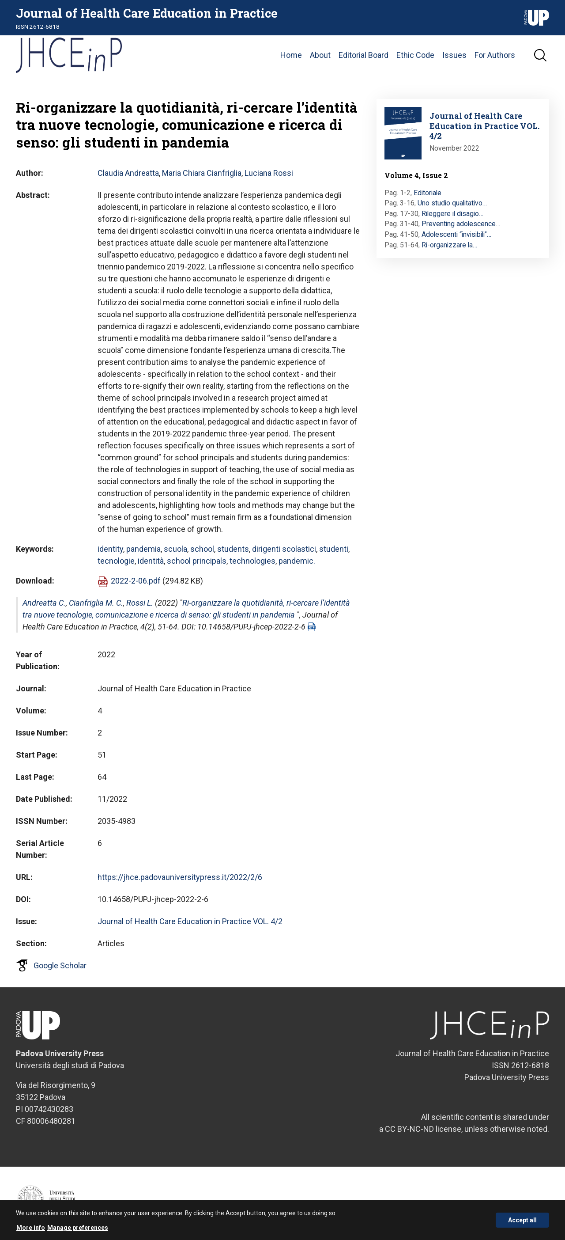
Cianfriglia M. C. (96, 602)
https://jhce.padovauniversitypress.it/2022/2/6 (180, 877)
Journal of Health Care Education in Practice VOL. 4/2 (190, 921)
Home (291, 55)
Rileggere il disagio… (452, 213)
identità (151, 560)
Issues (454, 55)
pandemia (143, 549)
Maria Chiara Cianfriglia (201, 173)
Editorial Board (363, 55)
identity (110, 549)
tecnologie (116, 560)
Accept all (522, 1222)
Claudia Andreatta (128, 173)
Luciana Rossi (269, 173)
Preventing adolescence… (461, 224)
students (233, 549)
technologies (252, 560)
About (320, 55)
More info (30, 1230)
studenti (333, 549)
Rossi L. (139, 602)
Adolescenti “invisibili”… (456, 234)
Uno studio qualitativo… (452, 203)
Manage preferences (77, 1230)
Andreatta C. (44, 602)
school (202, 549)
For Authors (495, 55)
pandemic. (297, 560)
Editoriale (427, 193)
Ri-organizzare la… (449, 245)
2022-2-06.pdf (136, 580)
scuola (175, 549)
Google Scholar (60, 965)
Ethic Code (415, 55)
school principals (196, 560)
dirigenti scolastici (284, 549)
